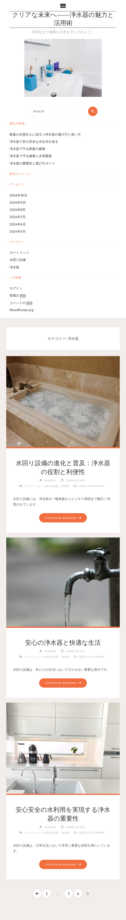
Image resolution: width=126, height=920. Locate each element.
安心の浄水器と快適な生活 (63, 642)
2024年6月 (17, 224)
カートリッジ (19, 253)
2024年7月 (17, 217)
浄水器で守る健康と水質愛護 (30, 156)
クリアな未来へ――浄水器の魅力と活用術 (63, 19)
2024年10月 (18, 195)
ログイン (15, 288)
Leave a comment (91, 485)
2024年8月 (17, 210)
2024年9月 (17, 203)
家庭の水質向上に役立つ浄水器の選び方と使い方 (45, 134)
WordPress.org (21, 310)
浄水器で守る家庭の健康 (27, 149)
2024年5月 (17, 232)
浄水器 (14, 267)
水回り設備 (17, 260)
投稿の (17, 296)
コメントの (20, 303)
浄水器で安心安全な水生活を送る (33, 142)
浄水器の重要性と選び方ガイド (32, 163)
